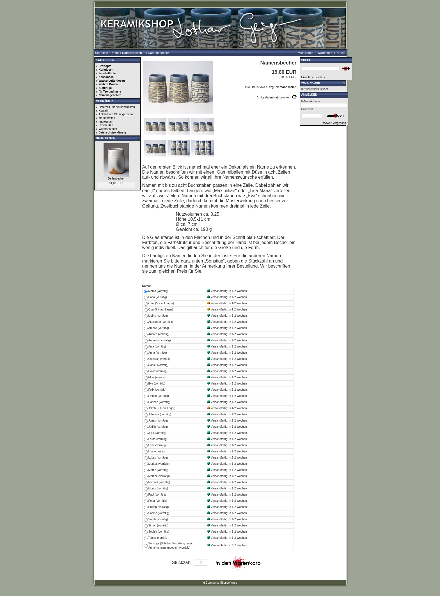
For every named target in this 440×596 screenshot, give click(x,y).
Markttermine (107, 117)
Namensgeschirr (133, 52)
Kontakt (103, 110)
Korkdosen (106, 69)
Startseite (101, 52)
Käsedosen (106, 77)
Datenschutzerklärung (112, 132)
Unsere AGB (106, 125)
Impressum (106, 121)
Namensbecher (158, 52)
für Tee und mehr (110, 91)
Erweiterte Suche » (313, 77)
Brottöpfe (105, 66)
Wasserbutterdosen (112, 80)
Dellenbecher (116, 178)
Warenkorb (325, 52)
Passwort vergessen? (334, 123)
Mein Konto (305, 52)
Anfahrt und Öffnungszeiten (116, 114)
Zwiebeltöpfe (107, 73)
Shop (115, 52)
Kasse (341, 52)
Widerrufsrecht (108, 128)
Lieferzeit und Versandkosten (117, 107)
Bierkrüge (105, 87)
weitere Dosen (108, 84)
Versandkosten (286, 87)
